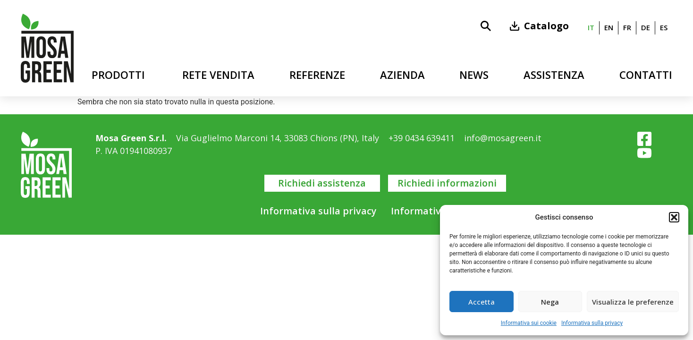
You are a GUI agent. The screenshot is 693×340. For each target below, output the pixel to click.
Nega (550, 301)
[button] (674, 217)
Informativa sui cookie (529, 323)
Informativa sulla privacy (592, 323)
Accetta (481, 301)
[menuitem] (591, 27)
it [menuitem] (591, 28)
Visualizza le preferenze (633, 301)
